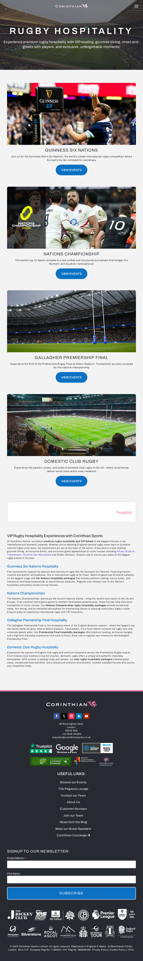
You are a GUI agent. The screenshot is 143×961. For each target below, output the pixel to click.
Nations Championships (26, 593)
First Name (13, 873)
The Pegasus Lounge (73, 788)
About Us (73, 802)
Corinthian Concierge (73, 835)
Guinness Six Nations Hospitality (32, 566)
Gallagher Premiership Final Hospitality (37, 620)
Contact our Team (73, 795)
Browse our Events (73, 782)
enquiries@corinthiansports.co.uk (71, 737)
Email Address (16, 858)
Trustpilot (124, 512)
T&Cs (131, 949)
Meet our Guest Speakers (73, 828)
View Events (71, 170)
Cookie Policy (117, 949)
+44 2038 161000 (71, 734)
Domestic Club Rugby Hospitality (32, 647)
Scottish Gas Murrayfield (37, 554)
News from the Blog (73, 822)
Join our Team (73, 815)
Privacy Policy (100, 949)
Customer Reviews (73, 808)
